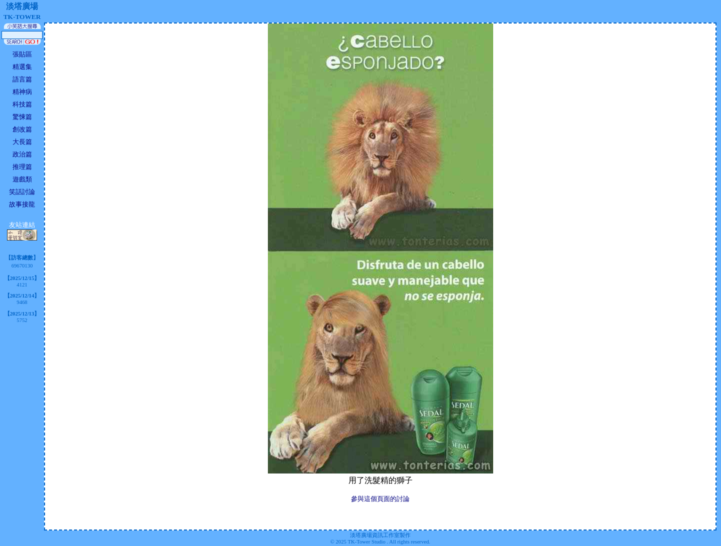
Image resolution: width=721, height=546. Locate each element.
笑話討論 (22, 192)
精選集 (22, 66)
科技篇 (22, 104)
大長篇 (22, 142)
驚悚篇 (22, 116)
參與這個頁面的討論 (380, 498)
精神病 (22, 92)
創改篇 (22, 129)
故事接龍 (22, 204)
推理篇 (22, 166)
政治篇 (22, 154)
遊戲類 (22, 179)
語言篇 (22, 79)
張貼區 (22, 54)
